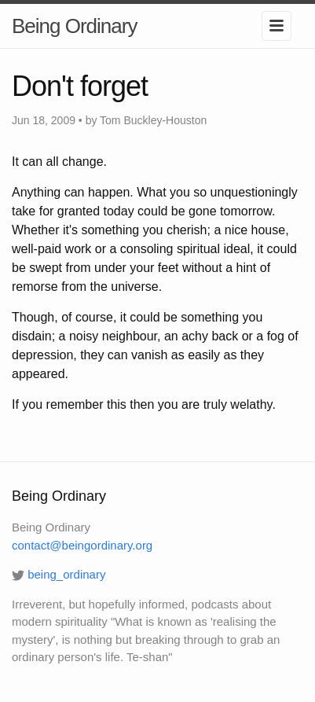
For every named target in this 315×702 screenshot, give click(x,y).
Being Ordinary (74, 26)
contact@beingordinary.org (82, 545)
